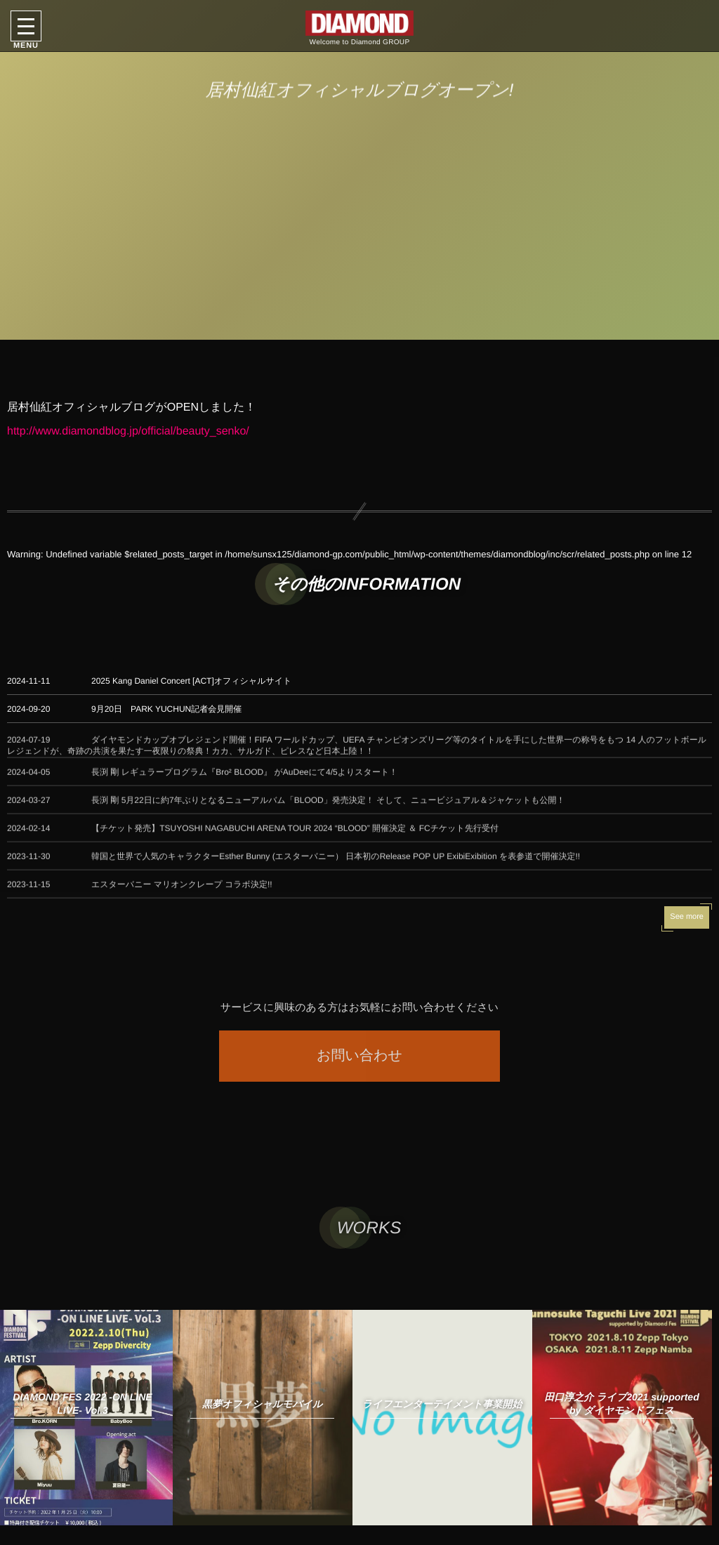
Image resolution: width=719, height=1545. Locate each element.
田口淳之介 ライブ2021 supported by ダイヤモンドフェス (621, 1403)
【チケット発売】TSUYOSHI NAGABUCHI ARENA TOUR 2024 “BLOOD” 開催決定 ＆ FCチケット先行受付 (295, 835)
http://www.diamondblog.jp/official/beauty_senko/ (128, 431)
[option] (262, 1417)
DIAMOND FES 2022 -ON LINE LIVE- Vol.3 (82, 1403)
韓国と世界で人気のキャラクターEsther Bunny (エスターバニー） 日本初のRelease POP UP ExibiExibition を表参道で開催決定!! (335, 863)
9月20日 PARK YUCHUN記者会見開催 (166, 709)
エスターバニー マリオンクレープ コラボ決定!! (181, 891)
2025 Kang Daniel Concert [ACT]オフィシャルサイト (191, 681)
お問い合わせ (359, 1055)
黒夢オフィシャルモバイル (262, 1404)
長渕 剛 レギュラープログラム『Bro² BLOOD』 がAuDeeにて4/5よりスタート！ (244, 778)
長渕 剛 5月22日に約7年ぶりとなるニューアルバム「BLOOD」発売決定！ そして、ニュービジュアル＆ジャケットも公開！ (328, 806)
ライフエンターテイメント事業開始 (442, 1404)
